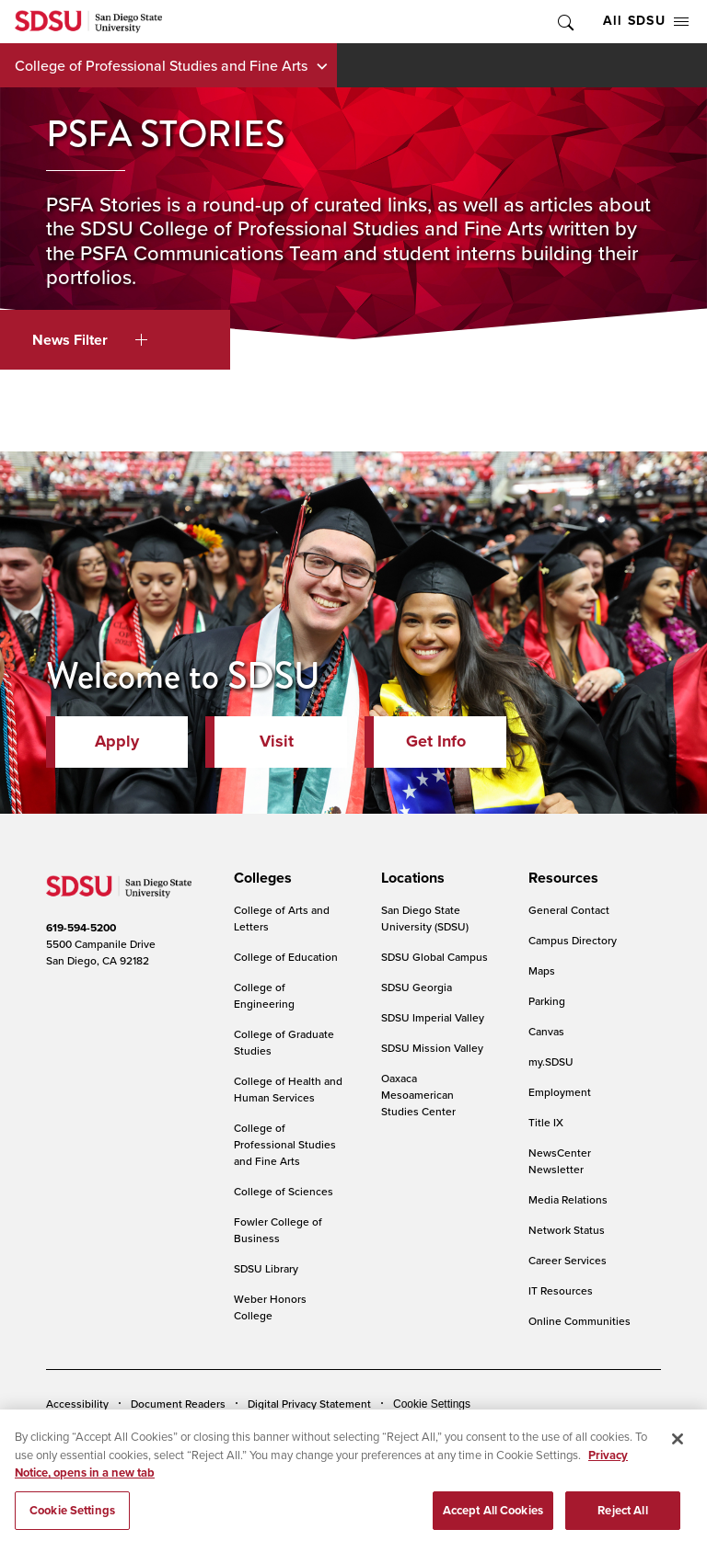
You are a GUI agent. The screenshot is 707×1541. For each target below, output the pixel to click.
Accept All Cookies (493, 1518)
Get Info (436, 741)
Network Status (566, 1230)
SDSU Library (266, 1268)
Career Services (567, 1260)
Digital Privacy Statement (309, 1403)
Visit (277, 741)
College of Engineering (264, 995)
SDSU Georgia (416, 987)
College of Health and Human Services (288, 1089)
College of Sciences (283, 1191)
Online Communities (579, 1321)
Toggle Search (564, 21)
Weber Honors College (270, 1307)
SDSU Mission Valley (432, 1048)
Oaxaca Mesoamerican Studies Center (418, 1094)
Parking (546, 1001)
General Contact (568, 910)
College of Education (286, 957)
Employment (559, 1092)
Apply (117, 741)
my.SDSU (551, 1061)
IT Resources (560, 1290)
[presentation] (260, 878)
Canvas (546, 1031)
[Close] (677, 1448)
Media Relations (568, 1199)
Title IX (545, 1122)
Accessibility (77, 1403)
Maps (541, 970)
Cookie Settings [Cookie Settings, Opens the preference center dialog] (72, 1518)
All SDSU (646, 20)
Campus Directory (572, 940)
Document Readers (178, 1403)
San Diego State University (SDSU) (425, 918)
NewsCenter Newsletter (559, 1161)
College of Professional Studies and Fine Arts (161, 65)
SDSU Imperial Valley (432, 1017)
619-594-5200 (81, 927)
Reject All (622, 1518)
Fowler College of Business (278, 1230)
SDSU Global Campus (434, 957)
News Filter (89, 339)
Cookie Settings (431, 1404)
